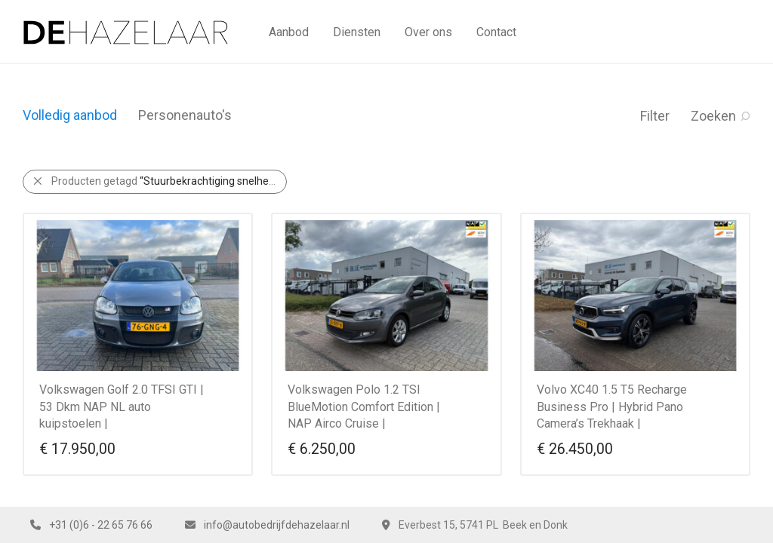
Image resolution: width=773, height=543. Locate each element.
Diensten (356, 32)
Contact (496, 32)
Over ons (428, 32)
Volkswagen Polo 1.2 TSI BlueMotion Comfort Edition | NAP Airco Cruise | (364, 406)
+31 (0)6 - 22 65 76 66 (100, 525)
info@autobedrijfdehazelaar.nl (277, 525)
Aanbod (289, 32)
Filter (655, 116)
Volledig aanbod (70, 115)
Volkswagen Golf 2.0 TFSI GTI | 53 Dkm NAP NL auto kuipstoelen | (121, 406)
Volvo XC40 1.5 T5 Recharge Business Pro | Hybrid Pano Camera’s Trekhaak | (612, 406)
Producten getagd (169, 181)
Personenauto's (185, 115)
